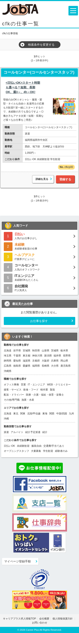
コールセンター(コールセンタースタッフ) (39, 72)
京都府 (36, 360)
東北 (15, 413)
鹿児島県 (65, 365)
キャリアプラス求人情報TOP (19, 618)
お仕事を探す (39, 321)
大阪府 (45, 360)
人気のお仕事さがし (39, 236)
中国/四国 (61, 413)
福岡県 (36, 365)
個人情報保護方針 (62, 618)
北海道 (7, 350)
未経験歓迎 (23, 445)
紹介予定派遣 (32, 432)
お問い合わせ (39, 622)
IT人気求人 (39, 288)
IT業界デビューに (39, 256)
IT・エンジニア (36, 384)
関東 (22, 413)
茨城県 (55, 350)
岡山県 (64, 360)
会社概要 (44, 618)
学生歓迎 (48, 450)
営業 (23, 384)
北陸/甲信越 (33, 413)
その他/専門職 (12, 399)
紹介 (44, 432)
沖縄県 (7, 371)
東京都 (26, 355)
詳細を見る (42, 179)
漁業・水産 (27, 399)
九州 (71, 413)
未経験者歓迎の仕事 (39, 246)
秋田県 (36, 350)
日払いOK (9, 445)
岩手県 (17, 350)
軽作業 (44, 389)
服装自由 (36, 445)
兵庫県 (55, 360)
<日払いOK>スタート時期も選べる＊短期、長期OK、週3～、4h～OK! (23, 87)
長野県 (67, 355)
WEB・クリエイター (58, 384)
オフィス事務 (11, 384)
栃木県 (64, 350)
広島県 (7, 365)
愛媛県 (26, 365)
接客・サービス (12, 389)
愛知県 (17, 360)
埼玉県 (7, 355)
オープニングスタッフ (16, 450)
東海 (44, 413)
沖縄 (6, 418)
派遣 (6, 432)
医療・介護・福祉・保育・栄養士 (45, 394)
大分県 (55, 365)
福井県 (57, 355)
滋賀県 (26, 360)
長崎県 (45, 365)
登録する (65, 179)
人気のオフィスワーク (39, 267)
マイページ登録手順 (17, 561)
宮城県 (26, 350)
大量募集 (36, 450)
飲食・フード (31, 389)
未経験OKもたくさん (39, 277)
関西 (51, 413)
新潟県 (48, 355)
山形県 (45, 350)
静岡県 (7, 360)
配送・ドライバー (14, 394)
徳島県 (17, 365)
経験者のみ (61, 450)
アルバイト (17, 432)
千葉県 (17, 355)
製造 (52, 389)
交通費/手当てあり (53, 445)
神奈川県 (37, 355)
